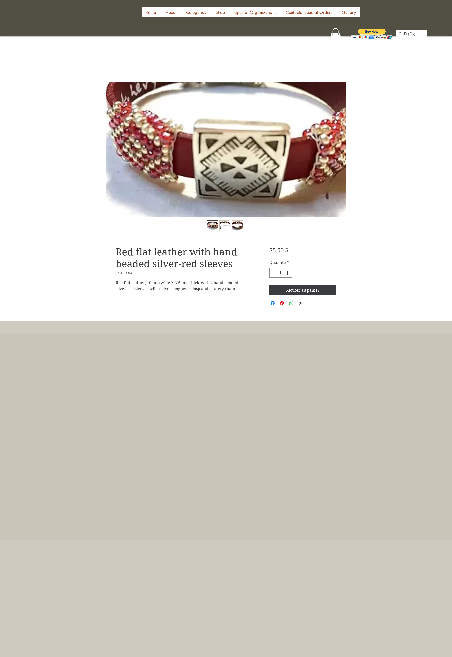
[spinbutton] (280, 272)
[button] (220, 12)
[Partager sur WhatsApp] (291, 303)
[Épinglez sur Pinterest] (282, 303)
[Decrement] (273, 272)
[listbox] (411, 34)
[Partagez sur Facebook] (273, 303)
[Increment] (287, 272)
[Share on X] (301, 303)
